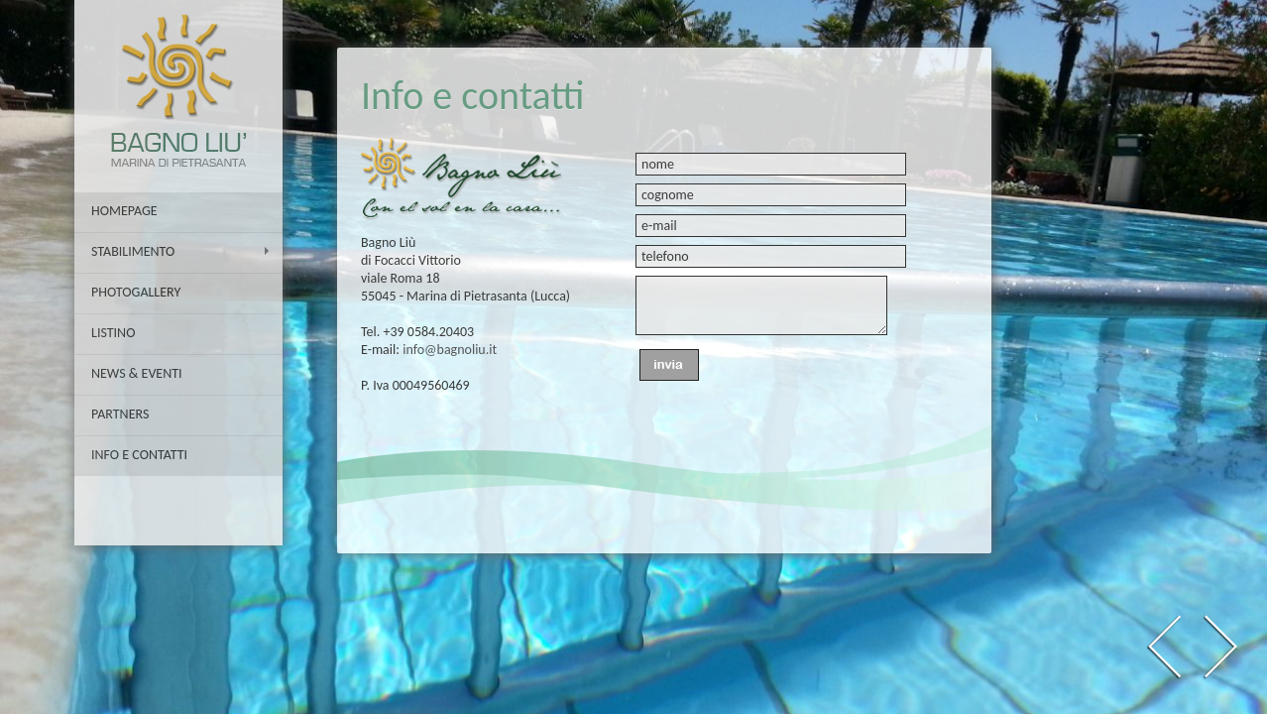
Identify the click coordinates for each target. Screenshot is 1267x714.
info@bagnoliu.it (450, 349)
